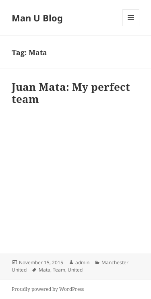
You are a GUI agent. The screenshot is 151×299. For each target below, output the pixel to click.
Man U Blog (37, 18)
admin (82, 262)
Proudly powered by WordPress (48, 289)
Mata (44, 269)
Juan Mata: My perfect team (71, 92)
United (75, 269)
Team (59, 269)
